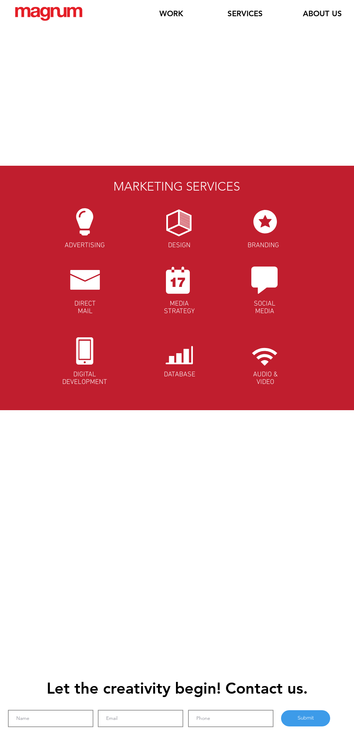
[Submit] (305, 718)
